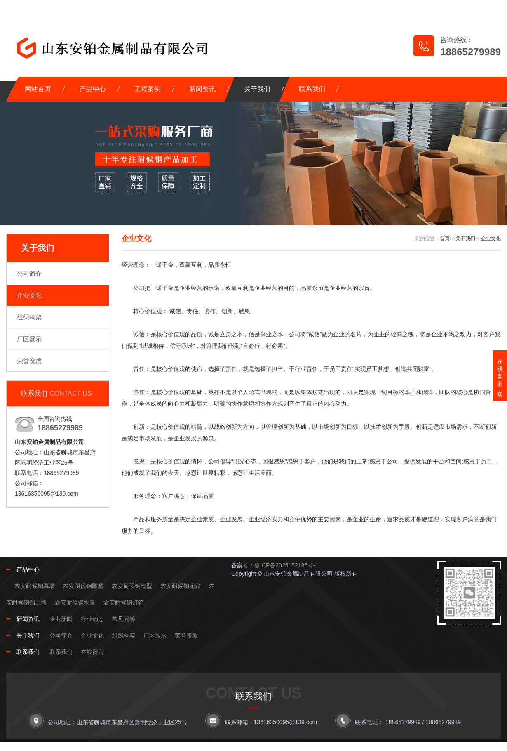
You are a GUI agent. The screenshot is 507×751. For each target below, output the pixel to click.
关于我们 (257, 88)
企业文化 (29, 295)
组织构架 (29, 317)
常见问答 (123, 619)
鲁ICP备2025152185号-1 (286, 565)
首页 (445, 238)
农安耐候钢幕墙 (34, 586)
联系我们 (312, 88)
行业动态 (92, 619)
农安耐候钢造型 (132, 586)
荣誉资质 (29, 360)
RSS (462, 8)
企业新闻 (61, 619)
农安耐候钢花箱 (180, 586)
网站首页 (38, 88)
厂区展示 (29, 338)
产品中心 (93, 88)
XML (487, 8)
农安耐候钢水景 (75, 602)
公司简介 (29, 273)
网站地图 (421, 8)
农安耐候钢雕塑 (83, 586)
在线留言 (374, 8)
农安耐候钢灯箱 (123, 602)
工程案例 (147, 88)
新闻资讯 (202, 88)
